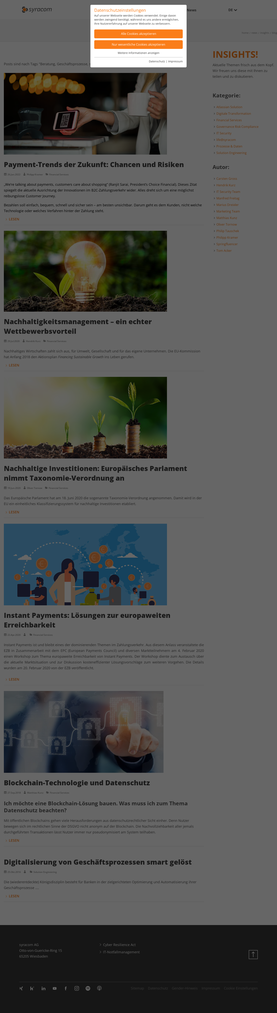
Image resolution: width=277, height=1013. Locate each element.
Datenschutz (157, 61)
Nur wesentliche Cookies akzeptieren (138, 44)
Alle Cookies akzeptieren (138, 34)
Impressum (175, 61)
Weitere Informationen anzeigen (138, 53)
